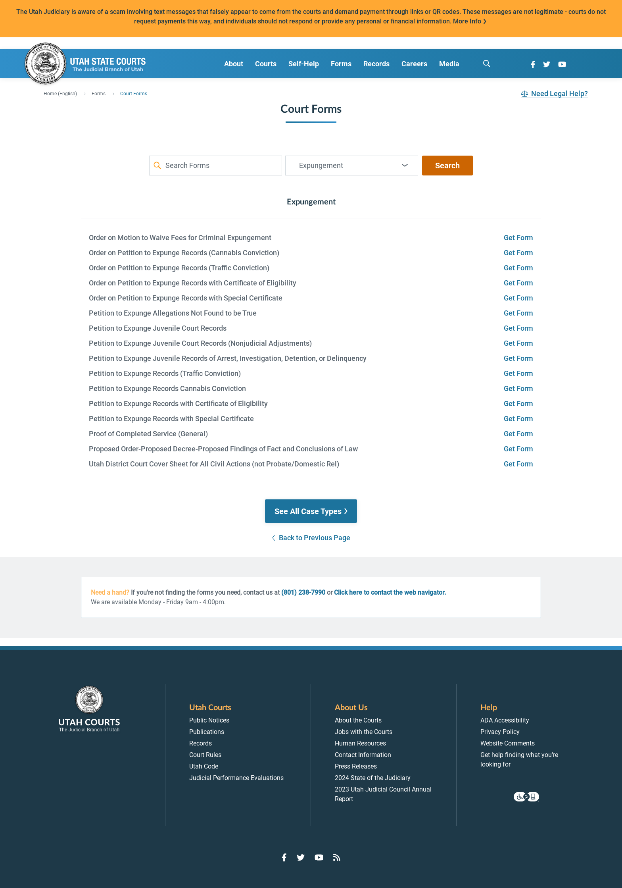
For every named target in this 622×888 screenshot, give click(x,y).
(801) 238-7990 (303, 592)
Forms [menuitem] (341, 64)
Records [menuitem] (376, 64)
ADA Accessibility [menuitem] (504, 720)
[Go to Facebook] (533, 64)
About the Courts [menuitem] (358, 720)
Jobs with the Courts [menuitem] (363, 732)
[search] (486, 63)
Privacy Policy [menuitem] (500, 732)
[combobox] (351, 165)
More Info (467, 21)
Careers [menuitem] (414, 64)
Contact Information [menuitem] (363, 755)
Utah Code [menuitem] (203, 766)
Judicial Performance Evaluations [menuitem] (236, 778)
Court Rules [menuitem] (205, 755)
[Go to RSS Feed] (336, 857)
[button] (311, 511)
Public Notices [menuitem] (209, 720)
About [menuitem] (233, 64)
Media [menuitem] (449, 64)
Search (447, 165)
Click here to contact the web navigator (389, 592)
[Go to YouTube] (562, 64)
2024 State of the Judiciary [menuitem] (373, 778)
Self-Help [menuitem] (303, 64)
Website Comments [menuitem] (507, 743)
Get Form (518, 237)
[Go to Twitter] (546, 64)
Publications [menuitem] (206, 732)
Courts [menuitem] (265, 64)
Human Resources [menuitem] (360, 743)
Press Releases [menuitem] (356, 766)
